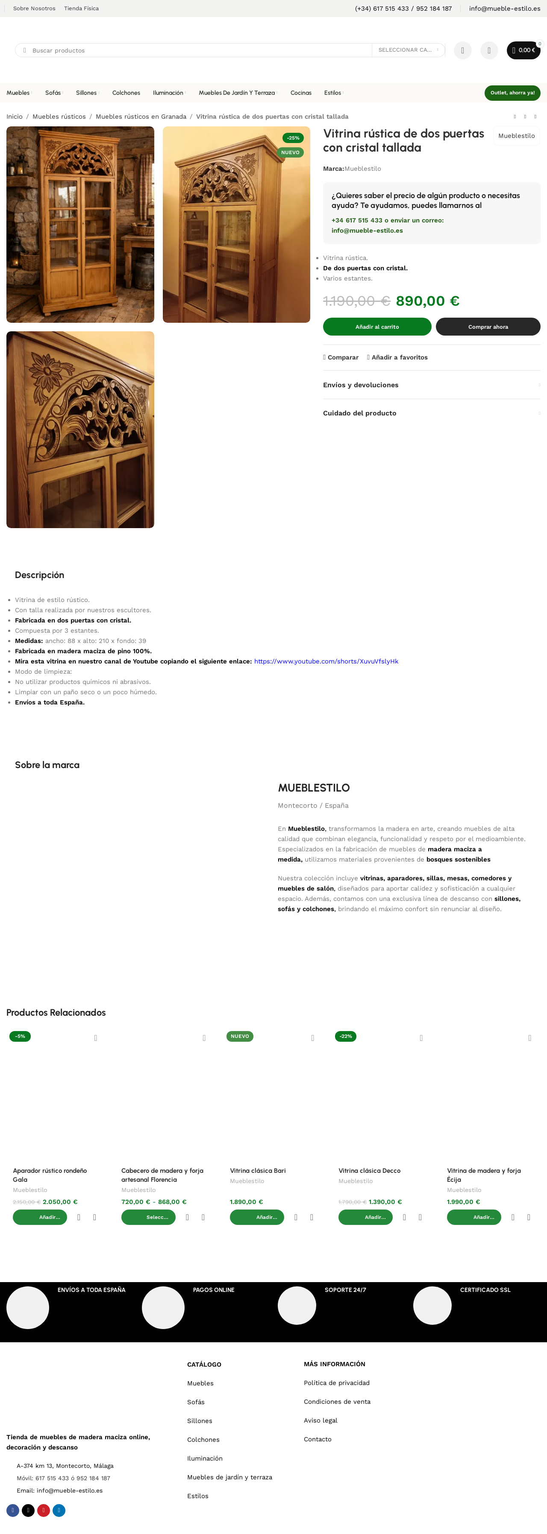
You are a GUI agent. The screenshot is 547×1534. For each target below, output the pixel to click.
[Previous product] (515, 117)
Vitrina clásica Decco (369, 1171)
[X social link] (28, 1493)
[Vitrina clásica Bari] (273, 1094)
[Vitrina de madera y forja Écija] (491, 1094)
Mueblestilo (516, 136)
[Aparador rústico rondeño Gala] (56, 1094)
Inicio (14, 116)
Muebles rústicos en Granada (141, 116)
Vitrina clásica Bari (258, 1171)
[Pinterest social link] (43, 1493)
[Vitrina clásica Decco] (382, 1094)
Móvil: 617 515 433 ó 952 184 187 (63, 1461)
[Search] (230, 50)
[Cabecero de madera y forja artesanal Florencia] (165, 1094)
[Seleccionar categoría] (408, 50)
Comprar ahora (488, 327)
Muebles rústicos (59, 116)
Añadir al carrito (377, 327)
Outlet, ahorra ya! (513, 93)
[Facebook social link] (12, 1493)
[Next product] (535, 117)
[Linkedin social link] (59, 1493)
